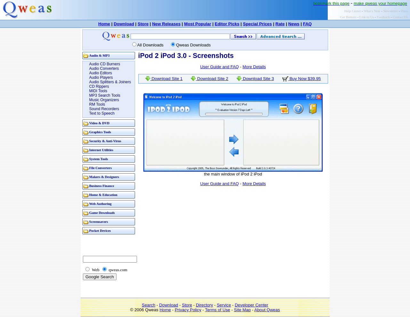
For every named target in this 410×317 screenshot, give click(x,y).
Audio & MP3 (99, 55)
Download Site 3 (255, 78)
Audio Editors (100, 73)
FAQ (307, 23)
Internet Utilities (101, 150)
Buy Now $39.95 (301, 78)
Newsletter (390, 11)
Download (124, 23)
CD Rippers (99, 86)
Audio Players (101, 77)
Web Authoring (100, 204)
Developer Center (251, 305)
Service (224, 305)
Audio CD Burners (104, 64)
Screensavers (98, 222)
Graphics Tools (100, 132)
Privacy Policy (188, 309)
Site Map (242, 309)
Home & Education (103, 195)
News (294, 23)
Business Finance (101, 186)
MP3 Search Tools (104, 95)
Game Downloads (102, 213)
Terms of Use (217, 309)
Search (148, 305)
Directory (204, 305)
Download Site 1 (164, 78)
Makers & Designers (104, 177)
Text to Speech (102, 113)
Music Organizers (104, 100)
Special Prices (257, 23)
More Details (254, 66)
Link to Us (366, 17)
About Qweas (267, 309)
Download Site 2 (209, 78)
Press (404, 11)
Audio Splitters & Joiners (110, 82)
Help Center (352, 11)
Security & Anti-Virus (105, 141)
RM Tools (97, 104)
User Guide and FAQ (219, 66)
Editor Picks (227, 23)
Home (104, 23)
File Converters (100, 168)
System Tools (98, 159)
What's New (372, 11)
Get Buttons (348, 17)
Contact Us (400, 17)
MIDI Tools (98, 91)
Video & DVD (99, 123)
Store (143, 23)
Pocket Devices (100, 230)
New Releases (166, 23)
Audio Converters (104, 68)
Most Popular (197, 23)
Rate (280, 23)
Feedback (383, 17)
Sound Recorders (104, 109)
